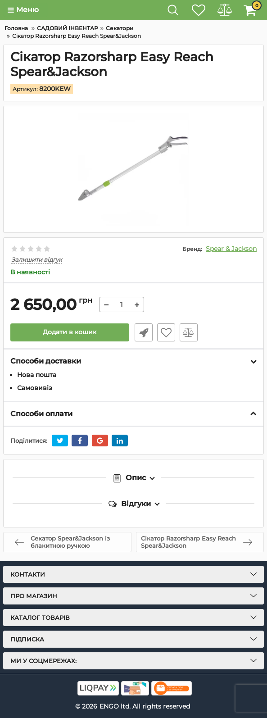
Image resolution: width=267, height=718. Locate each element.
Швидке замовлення (143, 332)
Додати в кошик (69, 332)
